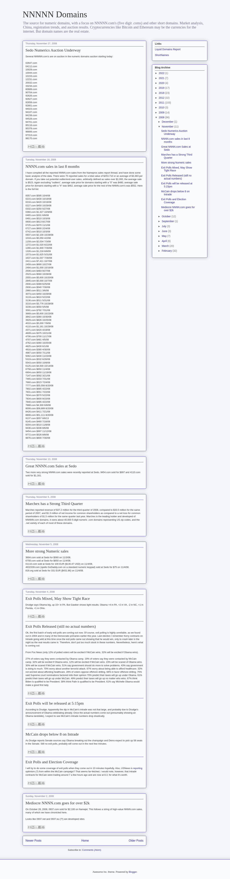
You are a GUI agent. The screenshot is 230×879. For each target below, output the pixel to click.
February (167, 250)
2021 (162, 78)
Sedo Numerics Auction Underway (53, 50)
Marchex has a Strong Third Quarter (54, 503)
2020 (162, 83)
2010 (162, 107)
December (168, 121)
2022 (162, 73)
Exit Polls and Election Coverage (52, 762)
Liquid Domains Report (167, 49)
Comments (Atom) (91, 850)
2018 (162, 92)
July (164, 226)
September (168, 221)
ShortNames (162, 55)
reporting (137, 768)
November (168, 126)
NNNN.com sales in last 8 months (53, 166)
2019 (162, 87)
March (165, 245)
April (164, 241)
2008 (162, 117)
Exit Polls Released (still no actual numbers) (61, 626)
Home (85, 840)
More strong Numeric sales (47, 551)
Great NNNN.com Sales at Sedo (51, 466)
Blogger (133, 872)
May (164, 236)
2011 (162, 102)
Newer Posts (33, 840)
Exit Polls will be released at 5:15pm (55, 703)
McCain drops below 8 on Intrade (52, 734)
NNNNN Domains (55, 14)
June (165, 231)
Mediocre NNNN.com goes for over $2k (58, 803)
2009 (162, 112)
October (166, 216)
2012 (162, 97)
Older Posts (136, 840)
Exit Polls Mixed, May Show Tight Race (58, 598)
